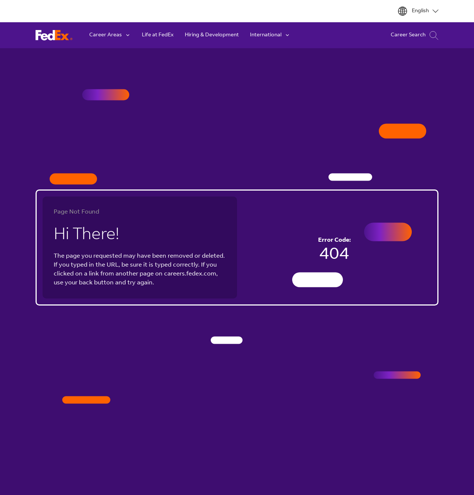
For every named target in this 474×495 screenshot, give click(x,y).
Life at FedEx (158, 35)
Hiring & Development (212, 35)
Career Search (414, 35)
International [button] (270, 35)
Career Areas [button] (110, 35)
